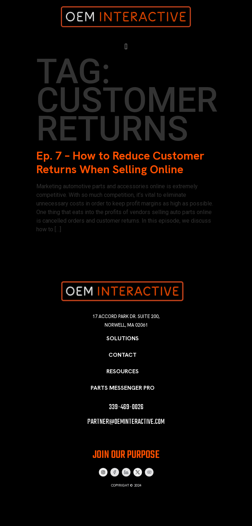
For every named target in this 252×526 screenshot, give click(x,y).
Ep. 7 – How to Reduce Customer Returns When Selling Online (120, 162)
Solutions (122, 338)
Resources (122, 371)
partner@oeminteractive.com (126, 421)
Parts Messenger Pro (123, 388)
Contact (123, 355)
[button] (126, 46)
